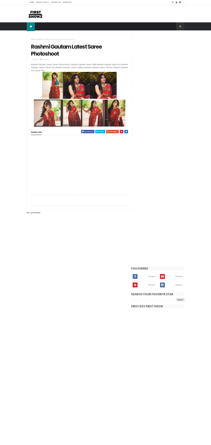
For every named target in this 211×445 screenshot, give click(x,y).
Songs (151, 419)
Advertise (67, 2)
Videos (139, 424)
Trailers (172, 419)
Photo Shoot (162, 415)
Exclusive (169, 410)
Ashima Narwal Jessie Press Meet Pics (164, 344)
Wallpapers (150, 424)
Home (31, 2)
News (151, 415)
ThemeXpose (41, 441)
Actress (40, 39)
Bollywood (158, 410)
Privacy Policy (42, 2)
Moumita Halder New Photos (160, 377)
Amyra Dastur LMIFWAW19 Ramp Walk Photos (164, 367)
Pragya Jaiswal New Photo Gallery (163, 355)
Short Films (141, 419)
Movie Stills (141, 415)
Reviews (174, 415)
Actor (139, 410)
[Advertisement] (135, 14)
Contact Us (56, 2)
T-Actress (162, 419)
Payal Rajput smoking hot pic (160, 388)
